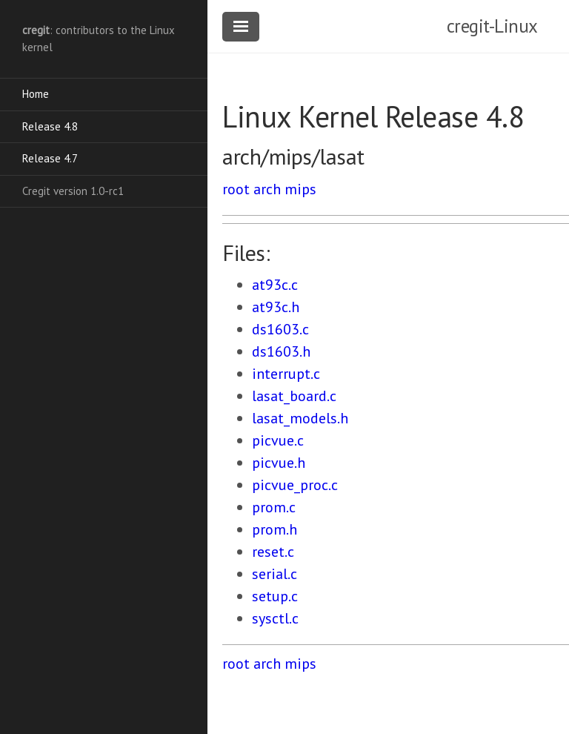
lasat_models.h (300, 418)
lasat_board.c (294, 396)
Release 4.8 (50, 126)
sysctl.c (275, 618)
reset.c (273, 551)
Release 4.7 (50, 158)
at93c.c (275, 284)
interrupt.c (286, 373)
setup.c (275, 596)
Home (35, 94)
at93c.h (275, 307)
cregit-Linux (492, 26)
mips (300, 189)
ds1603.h (281, 351)
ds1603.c (280, 329)
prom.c (274, 507)
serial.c (274, 573)
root (236, 189)
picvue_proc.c (295, 485)
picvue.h (278, 462)
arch (267, 189)
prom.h (274, 529)
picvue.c (278, 440)
